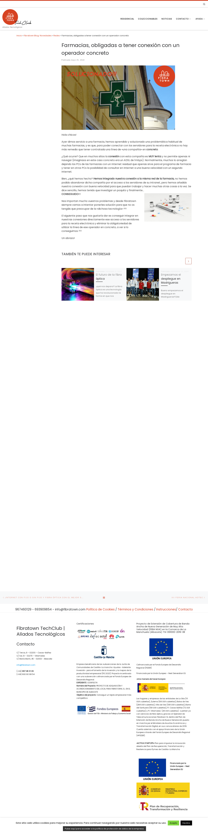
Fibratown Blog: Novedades (38, 35)
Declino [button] (186, 822)
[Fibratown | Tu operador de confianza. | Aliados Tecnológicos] (17, 16)
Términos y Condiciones (135, 623)
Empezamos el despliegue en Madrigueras (171, 279)
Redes (56, 35)
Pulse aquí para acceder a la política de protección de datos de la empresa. (104, 828)
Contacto (185, 623)
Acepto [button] (173, 822)
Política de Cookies (100, 623)
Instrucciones (166, 623)
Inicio (19, 35)
